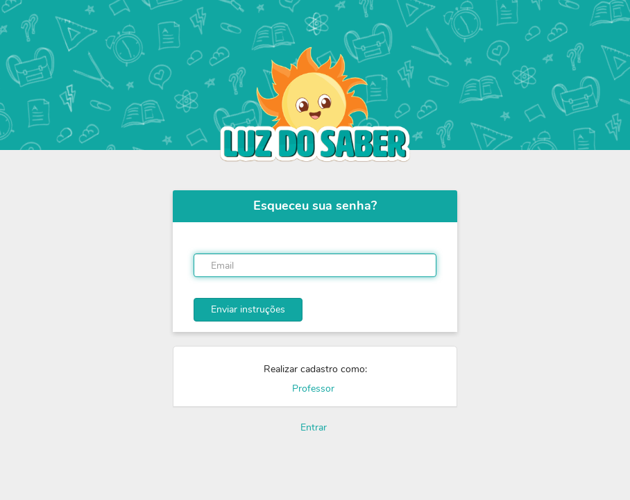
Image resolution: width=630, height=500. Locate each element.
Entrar (313, 427)
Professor (313, 388)
